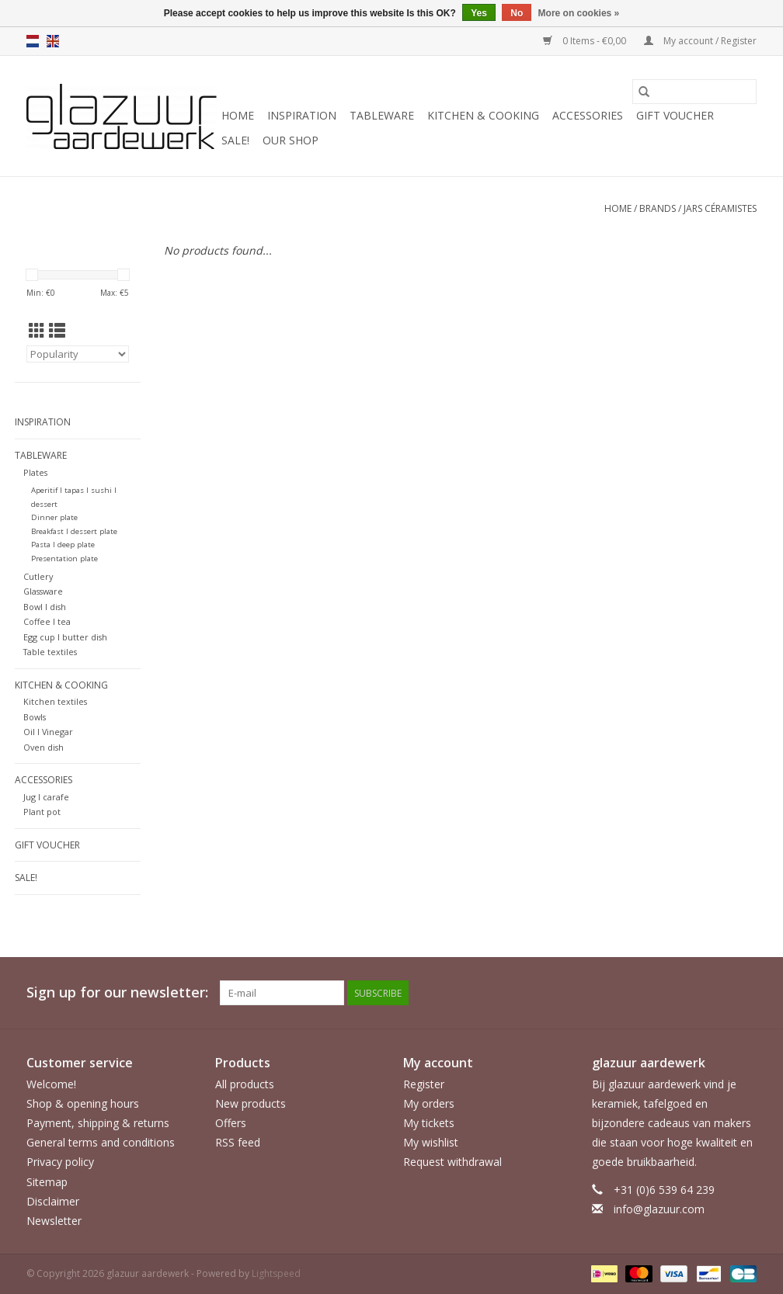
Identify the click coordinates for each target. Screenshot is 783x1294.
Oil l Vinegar (48, 731)
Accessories (587, 115)
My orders (428, 1103)
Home (237, 115)
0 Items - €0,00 (585, 40)
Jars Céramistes (720, 208)
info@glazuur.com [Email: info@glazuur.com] (659, 1209)
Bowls (34, 717)
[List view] (57, 331)
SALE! (235, 140)
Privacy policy (60, 1161)
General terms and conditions (100, 1142)
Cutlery (38, 576)
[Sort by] (77, 354)
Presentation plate (64, 558)
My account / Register (700, 40)
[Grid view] (37, 331)
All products (244, 1084)
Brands (657, 208)
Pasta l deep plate (63, 544)
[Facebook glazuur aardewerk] (716, 992)
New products (250, 1103)
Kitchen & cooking (483, 115)
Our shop (290, 140)
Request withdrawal (452, 1161)
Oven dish (43, 747)
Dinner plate (54, 517)
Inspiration (301, 115)
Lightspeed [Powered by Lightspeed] (276, 1273)
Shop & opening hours (82, 1103)
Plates (35, 472)
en (53, 41)
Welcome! (51, 1084)
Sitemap (47, 1181)
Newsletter (54, 1220)
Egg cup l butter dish (65, 637)
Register (423, 1084)
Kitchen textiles (55, 701)
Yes (479, 13)
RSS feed (237, 1142)
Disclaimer (52, 1201)
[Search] (694, 91)
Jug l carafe (46, 797)
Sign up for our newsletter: (117, 992)
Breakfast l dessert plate (74, 531)
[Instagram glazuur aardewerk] (744, 992)
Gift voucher (675, 115)
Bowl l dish (44, 606)
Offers (230, 1122)
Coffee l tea (47, 621)
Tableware (382, 115)
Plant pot (42, 811)
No (516, 13)
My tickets (428, 1122)
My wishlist (430, 1142)
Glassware (43, 591)
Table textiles (50, 651)
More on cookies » (579, 13)
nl (32, 41)
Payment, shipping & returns (97, 1122)
